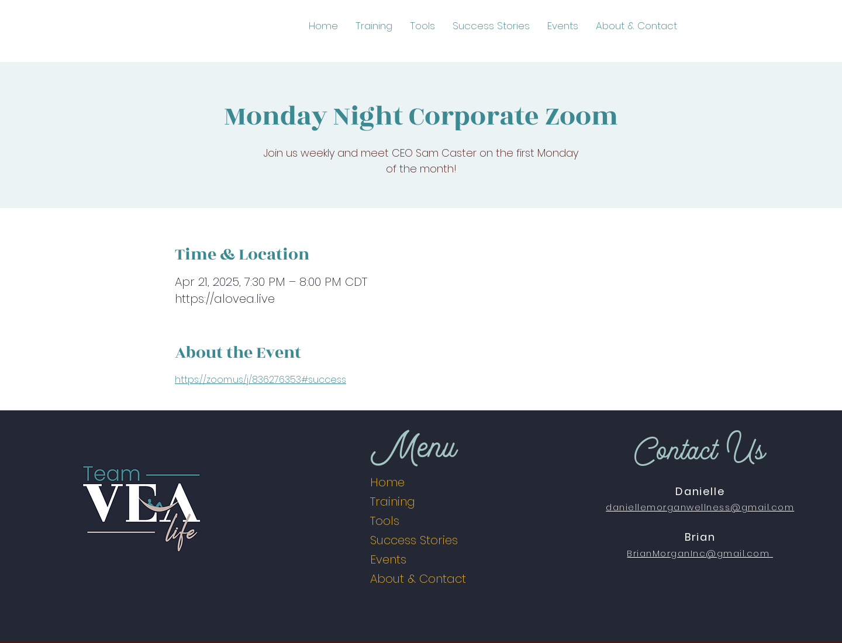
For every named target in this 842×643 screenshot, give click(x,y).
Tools (384, 521)
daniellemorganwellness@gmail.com (700, 507)
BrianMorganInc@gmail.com (698, 553)
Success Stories (414, 540)
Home (387, 482)
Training (392, 501)
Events (388, 559)
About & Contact (418, 579)
